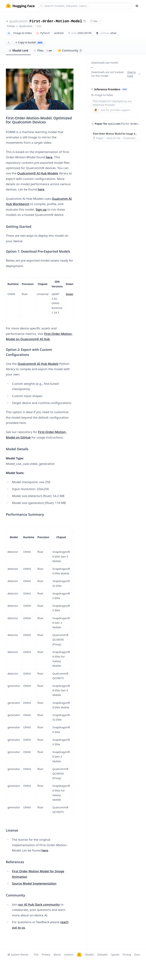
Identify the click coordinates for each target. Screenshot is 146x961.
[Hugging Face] (79, 954)
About (57, 954)
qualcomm (18, 21)
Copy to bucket (29, 42)
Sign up (41, 209)
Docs (137, 954)
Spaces (115, 954)
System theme (17, 954)
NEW (125, 89)
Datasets (102, 954)
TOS (36, 954)
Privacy (46, 954)
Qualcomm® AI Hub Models (37, 173)
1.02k (38, 26)
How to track (133, 74)
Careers (68, 954)
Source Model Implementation (34, 883)
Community (70, 50)
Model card (18, 50)
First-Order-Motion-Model (56, 21)
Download (72, 294)
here (49, 157)
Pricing (127, 954)
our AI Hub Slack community (39, 904)
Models (89, 954)
